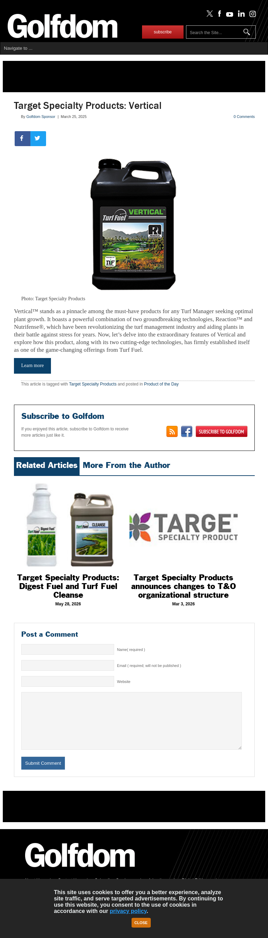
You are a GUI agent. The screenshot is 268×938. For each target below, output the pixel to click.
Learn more (32, 365)
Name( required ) (131, 649)
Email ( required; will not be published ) (149, 665)
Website (123, 681)
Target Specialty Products (93, 384)
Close (141, 923)
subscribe (163, 32)
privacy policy (128, 911)
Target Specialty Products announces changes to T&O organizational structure (183, 586)
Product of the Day (161, 384)
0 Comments (244, 116)
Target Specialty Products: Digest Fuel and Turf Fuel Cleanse (68, 586)
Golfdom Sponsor (40, 116)
